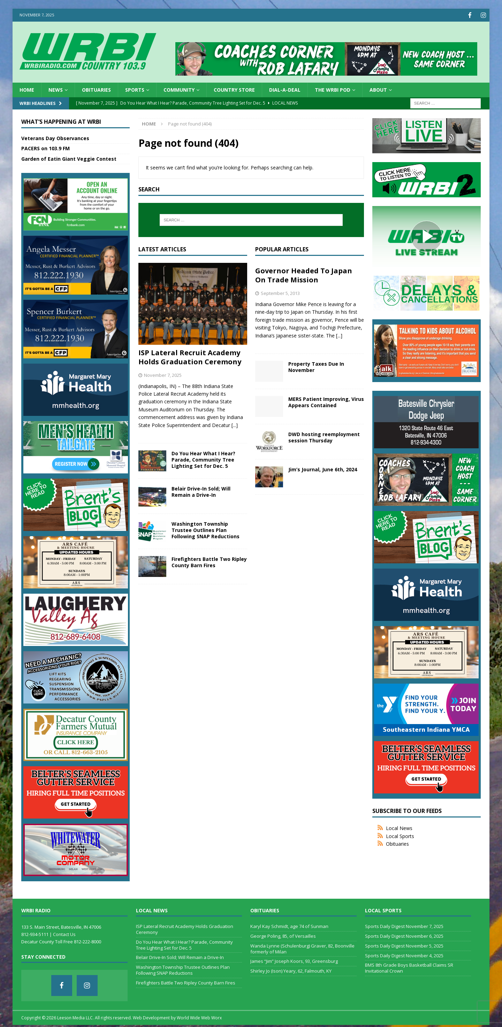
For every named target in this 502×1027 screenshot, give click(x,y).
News (55, 89)
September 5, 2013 (280, 292)
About (378, 89)
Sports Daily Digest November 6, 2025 (404, 935)
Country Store (234, 89)
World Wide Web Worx (199, 1017)
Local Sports (400, 835)
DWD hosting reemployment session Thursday (324, 436)
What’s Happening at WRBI (61, 121)
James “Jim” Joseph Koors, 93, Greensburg (294, 960)
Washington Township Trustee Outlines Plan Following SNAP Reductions (205, 529)
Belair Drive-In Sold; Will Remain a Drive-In (201, 491)
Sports (134, 89)
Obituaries (96, 89)
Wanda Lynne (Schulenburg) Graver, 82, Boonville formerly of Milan (302, 948)
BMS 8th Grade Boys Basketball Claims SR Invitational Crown (409, 967)
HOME (27, 89)
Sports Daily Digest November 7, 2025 (404, 925)
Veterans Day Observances (55, 137)
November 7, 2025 (163, 374)
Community (179, 89)
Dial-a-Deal (285, 89)
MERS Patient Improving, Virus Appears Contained (326, 401)
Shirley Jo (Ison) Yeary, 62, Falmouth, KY (291, 970)
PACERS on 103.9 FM (45, 147)
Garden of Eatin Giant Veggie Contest (68, 158)
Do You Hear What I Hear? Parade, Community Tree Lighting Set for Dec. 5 (203, 459)
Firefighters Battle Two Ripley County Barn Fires (209, 561)
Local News (399, 827)
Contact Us (64, 933)
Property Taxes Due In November (316, 366)
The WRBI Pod (332, 89)
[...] (234, 424)
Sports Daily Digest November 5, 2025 (404, 945)
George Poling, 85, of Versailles (283, 935)
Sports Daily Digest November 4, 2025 (404, 955)
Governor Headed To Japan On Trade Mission (303, 274)
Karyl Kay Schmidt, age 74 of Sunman (289, 925)
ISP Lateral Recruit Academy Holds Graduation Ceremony (189, 356)
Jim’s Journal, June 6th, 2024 (322, 468)
